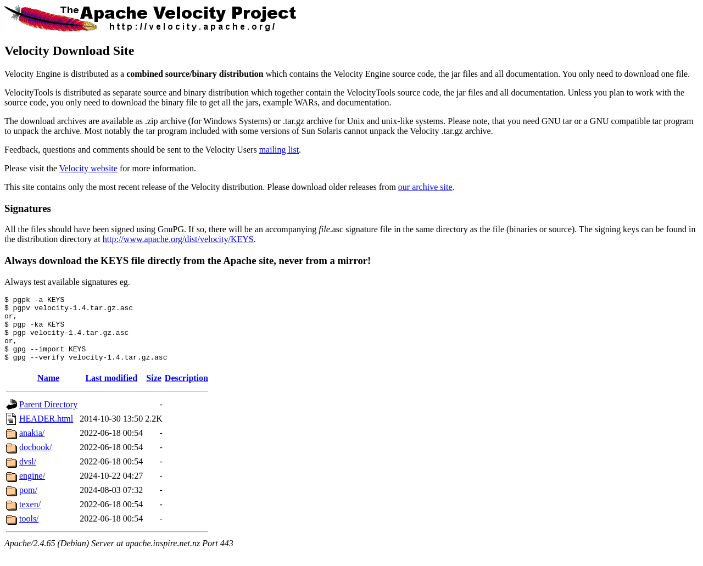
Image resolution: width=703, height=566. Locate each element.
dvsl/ (27, 474)
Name (48, 391)
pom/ (28, 503)
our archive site (425, 187)
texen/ (30, 517)
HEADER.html (46, 431)
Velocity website (88, 168)
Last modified (111, 391)
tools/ (29, 531)
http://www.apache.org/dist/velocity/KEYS (178, 239)
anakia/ (31, 446)
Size (153, 391)
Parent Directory (48, 417)
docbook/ (35, 460)
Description (186, 391)
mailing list (279, 149)
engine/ (32, 489)
